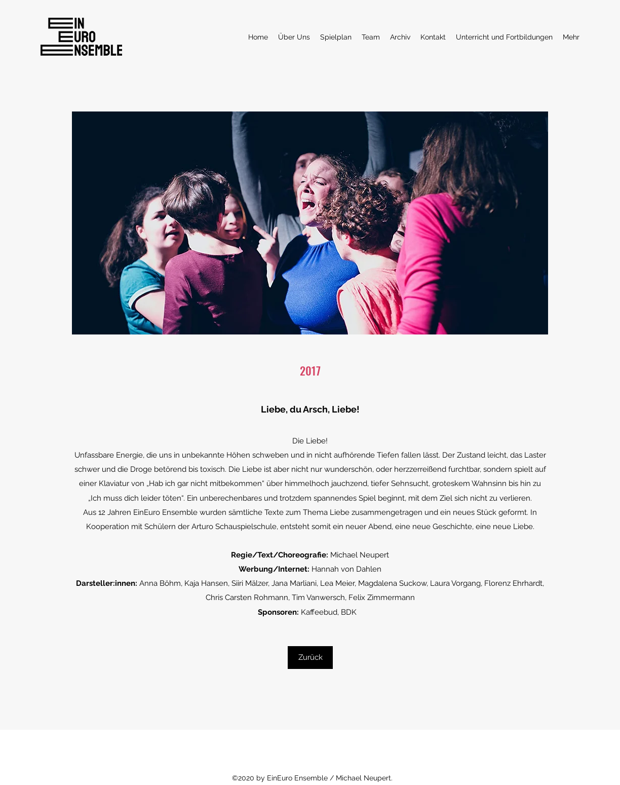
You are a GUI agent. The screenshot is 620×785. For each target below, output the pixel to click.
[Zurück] (310, 657)
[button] (310, 222)
